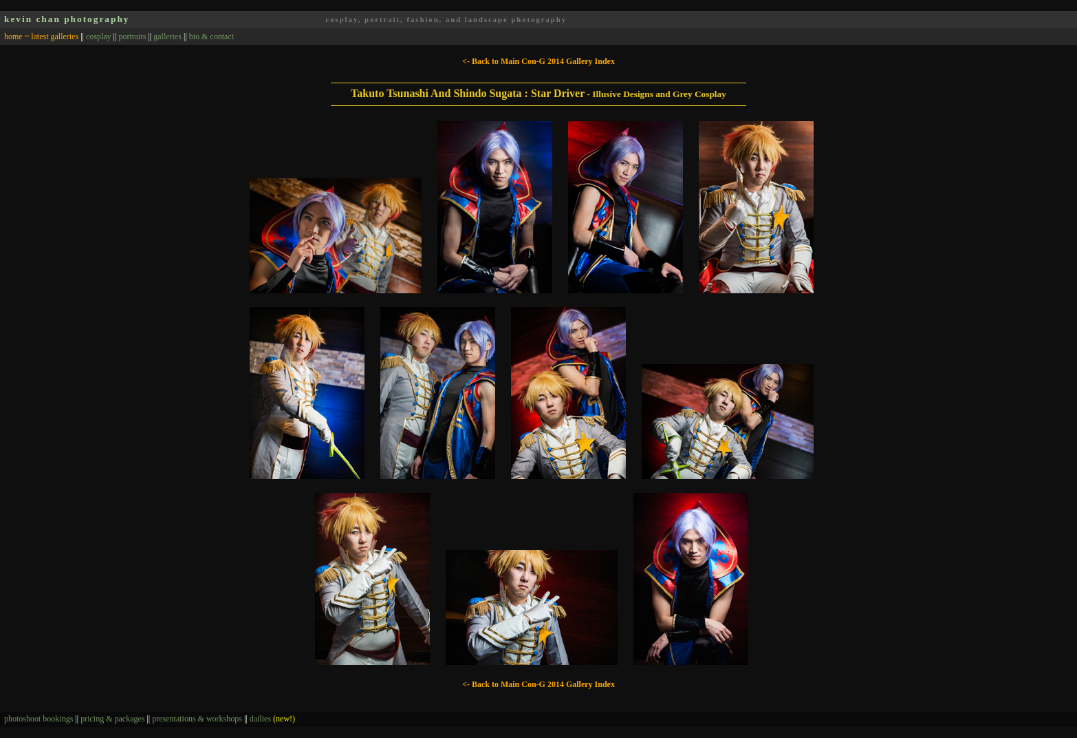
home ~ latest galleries (41, 36)
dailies (272, 719)
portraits (132, 36)
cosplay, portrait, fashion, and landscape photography (446, 19)
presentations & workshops (197, 719)
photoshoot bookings (38, 719)
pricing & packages (112, 719)
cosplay (98, 36)
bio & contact (211, 36)
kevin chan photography (67, 19)
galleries (167, 36)
